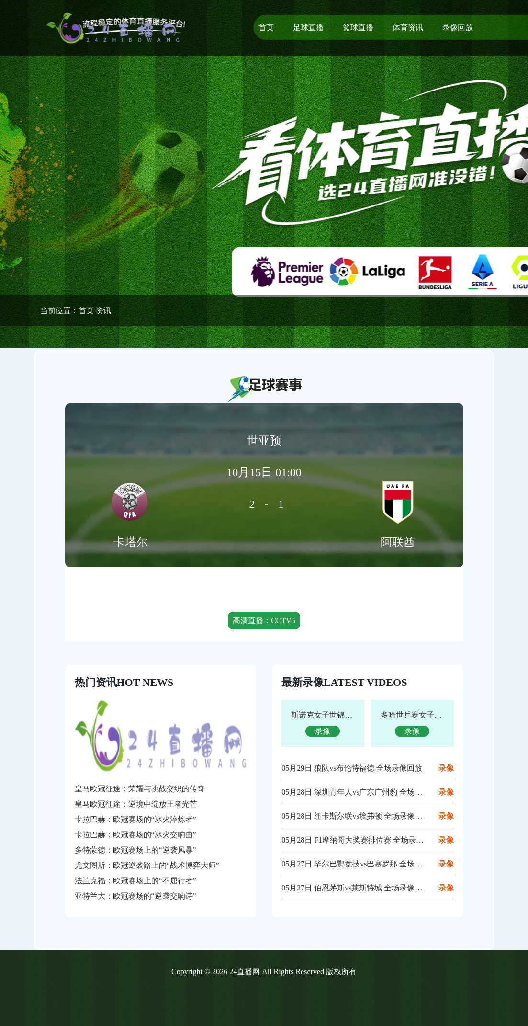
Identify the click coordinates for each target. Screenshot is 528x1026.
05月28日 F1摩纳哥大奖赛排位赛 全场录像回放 (360, 840)
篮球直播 (358, 27)
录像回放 (457, 27)
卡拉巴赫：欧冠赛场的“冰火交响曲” (135, 835)
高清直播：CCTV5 (264, 620)
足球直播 (308, 27)
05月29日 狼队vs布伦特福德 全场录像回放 (351, 768)
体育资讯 (408, 27)
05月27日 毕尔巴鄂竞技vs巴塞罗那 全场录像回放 (363, 864)
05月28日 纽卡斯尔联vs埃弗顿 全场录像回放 (355, 816)
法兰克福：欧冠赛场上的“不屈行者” (135, 881)
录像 (446, 768)
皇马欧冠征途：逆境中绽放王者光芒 (136, 804)
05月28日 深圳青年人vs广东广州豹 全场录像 (355, 792)
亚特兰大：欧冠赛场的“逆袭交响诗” (135, 896)
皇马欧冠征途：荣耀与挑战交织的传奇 (140, 789)
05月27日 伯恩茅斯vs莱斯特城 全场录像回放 (355, 888)
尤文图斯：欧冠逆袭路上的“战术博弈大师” (147, 865)
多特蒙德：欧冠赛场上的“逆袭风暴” (135, 850)
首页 (266, 27)
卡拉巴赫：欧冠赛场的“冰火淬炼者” (135, 819)
